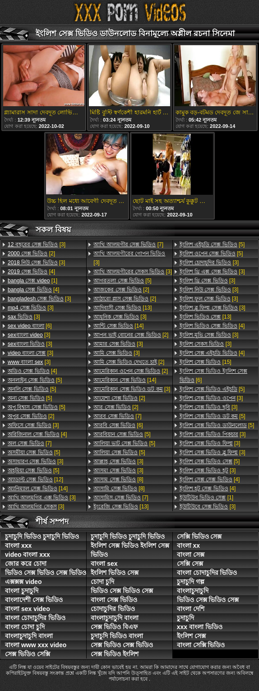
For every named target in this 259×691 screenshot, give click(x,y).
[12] (35, 479)
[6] (30, 326)
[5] (35, 380)
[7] (29, 443)
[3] (36, 244)
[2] (31, 253)
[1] (32, 280)
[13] (122, 308)
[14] (38, 488)
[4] (31, 271)
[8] (118, 479)
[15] (205, 362)
